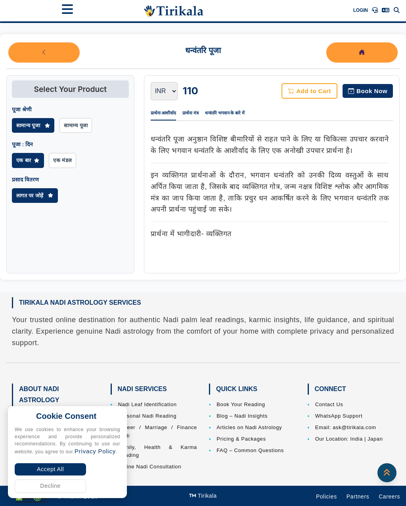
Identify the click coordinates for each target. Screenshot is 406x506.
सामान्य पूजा (33, 125)
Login (360, 10)
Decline (50, 486)
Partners (358, 497)
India (356, 439)
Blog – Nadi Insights (242, 416)
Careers (389, 497)
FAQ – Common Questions (250, 450)
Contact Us (329, 404)
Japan (375, 439)
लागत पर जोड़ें (35, 195)
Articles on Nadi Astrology (249, 427)
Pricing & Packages (241, 439)
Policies (326, 497)
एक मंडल (62, 160)
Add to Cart (309, 91)
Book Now (367, 91)
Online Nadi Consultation (149, 467)
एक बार (28, 160)
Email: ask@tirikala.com (345, 427)
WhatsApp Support (339, 416)
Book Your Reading (240, 404)
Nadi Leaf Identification (147, 404)
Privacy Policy (95, 451)
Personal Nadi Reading (147, 416)
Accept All (50, 469)
